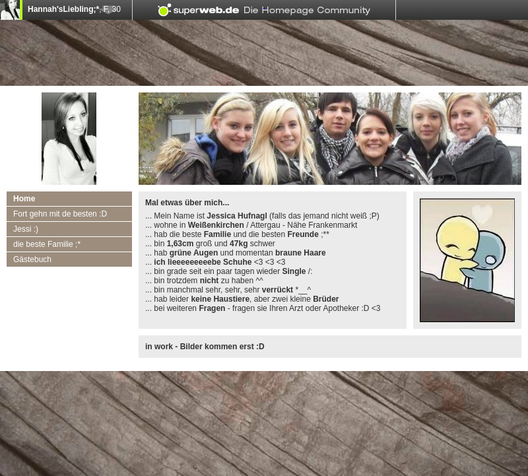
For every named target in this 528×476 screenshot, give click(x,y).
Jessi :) (25, 229)
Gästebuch (32, 259)
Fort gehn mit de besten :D (60, 214)
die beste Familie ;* (47, 244)
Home (24, 198)
